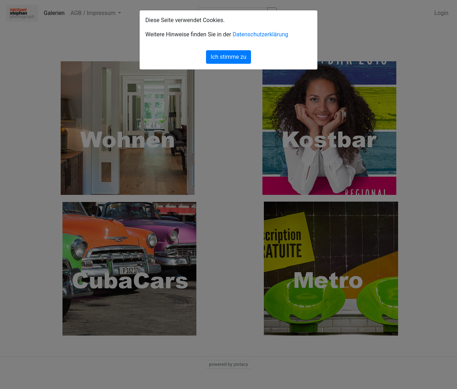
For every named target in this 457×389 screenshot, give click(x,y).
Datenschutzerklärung (260, 34)
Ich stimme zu (228, 56)
